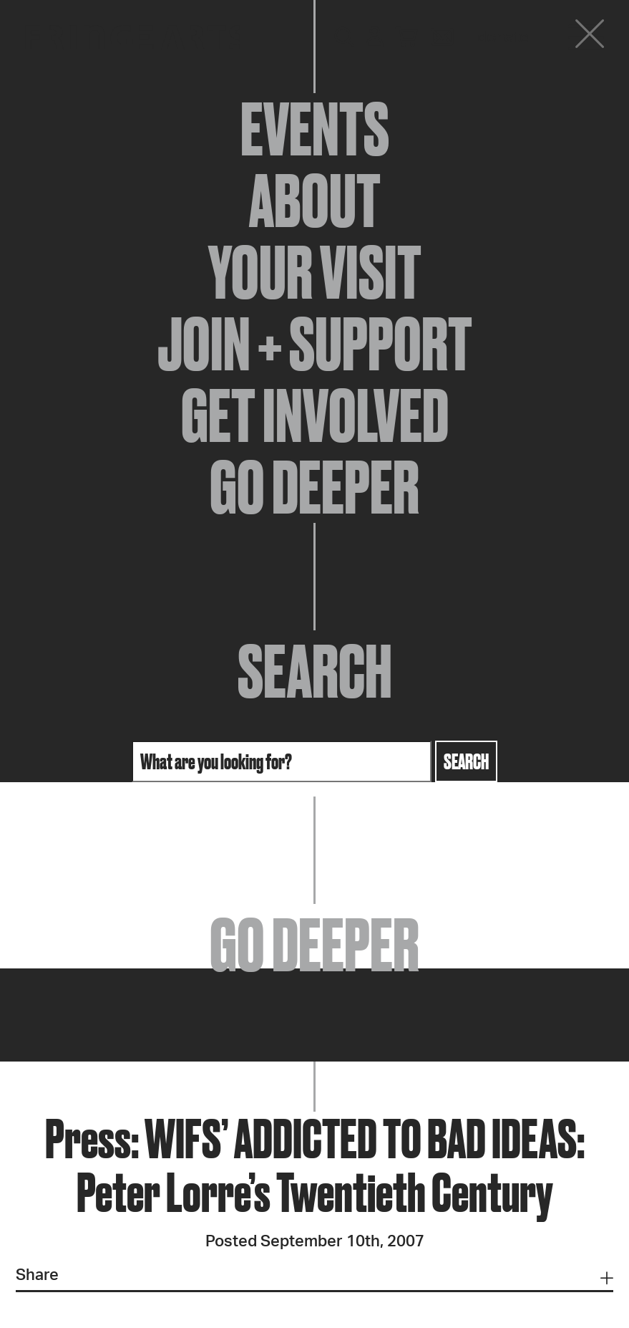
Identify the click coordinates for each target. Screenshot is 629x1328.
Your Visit (314, 272)
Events (314, 129)
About (315, 200)
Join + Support (314, 344)
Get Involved (315, 415)
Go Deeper (314, 487)
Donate (503, 37)
